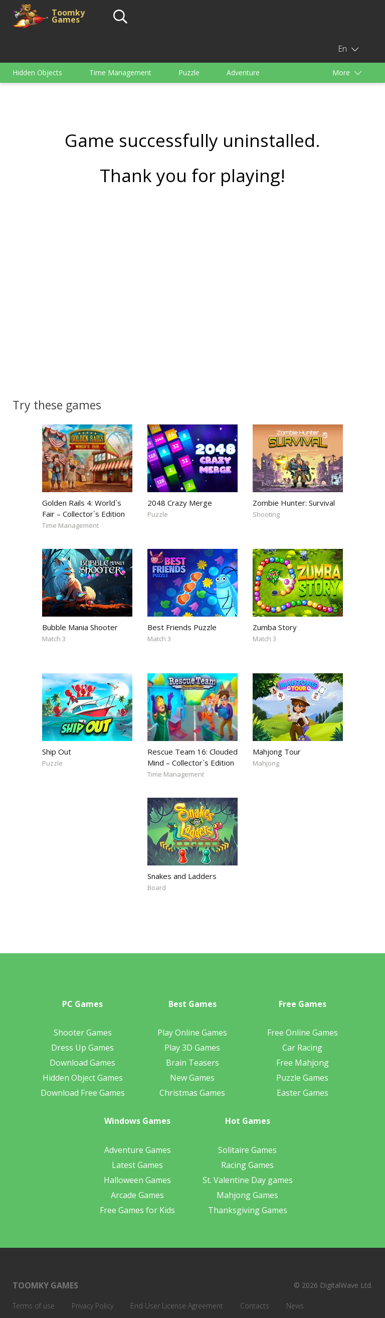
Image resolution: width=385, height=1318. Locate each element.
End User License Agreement (176, 1305)
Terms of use (34, 1305)
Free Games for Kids (137, 1210)
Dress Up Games (82, 1047)
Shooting (266, 514)
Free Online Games (302, 1032)
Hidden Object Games (83, 1077)
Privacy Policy (92, 1305)
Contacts (254, 1305)
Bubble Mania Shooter (80, 627)
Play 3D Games (192, 1047)
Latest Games (137, 1164)
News (295, 1305)
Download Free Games (83, 1092)
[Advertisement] (192, 288)
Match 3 (54, 638)
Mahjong (266, 763)
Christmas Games (192, 1092)
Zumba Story (275, 627)
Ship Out (56, 752)
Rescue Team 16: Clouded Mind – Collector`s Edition (192, 757)
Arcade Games (137, 1195)
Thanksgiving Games (247, 1210)
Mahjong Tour (277, 752)
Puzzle (189, 72)
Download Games (82, 1062)
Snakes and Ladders (182, 876)
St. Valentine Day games (248, 1180)
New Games (192, 1077)
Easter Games (302, 1092)
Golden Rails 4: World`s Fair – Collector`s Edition (83, 508)
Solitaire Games (247, 1149)
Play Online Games (192, 1032)
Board (156, 887)
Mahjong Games (247, 1195)
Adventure (243, 72)
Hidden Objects (37, 72)
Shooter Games (83, 1032)
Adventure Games (137, 1149)
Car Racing (302, 1047)
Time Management (120, 72)
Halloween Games (137, 1180)
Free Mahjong (302, 1062)
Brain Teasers (192, 1062)
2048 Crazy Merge (179, 503)
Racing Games (247, 1164)
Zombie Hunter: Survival (294, 503)
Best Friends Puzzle (182, 627)
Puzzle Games (302, 1077)
